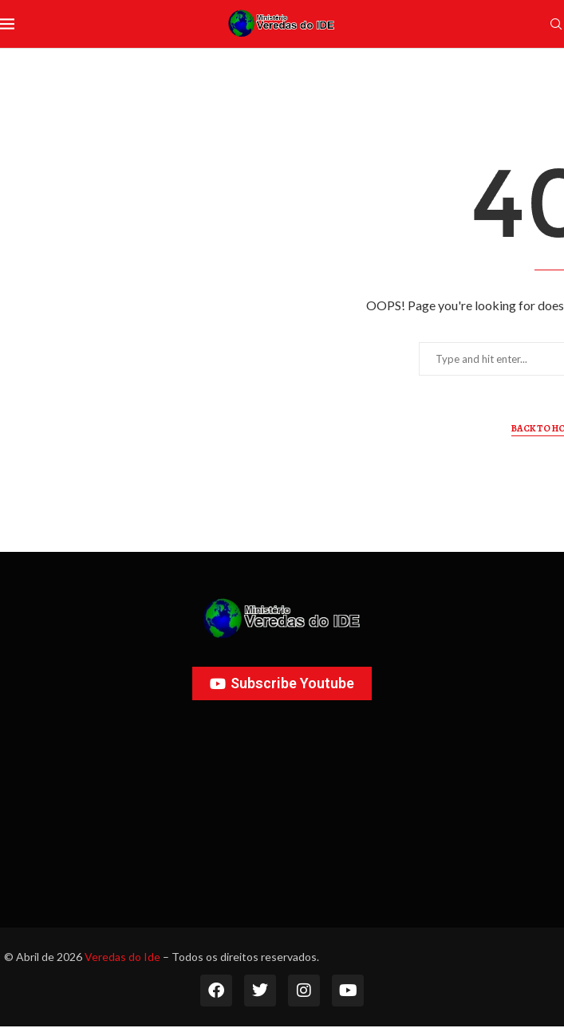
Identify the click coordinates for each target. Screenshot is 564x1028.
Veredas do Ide (122, 956)
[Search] (556, 25)
